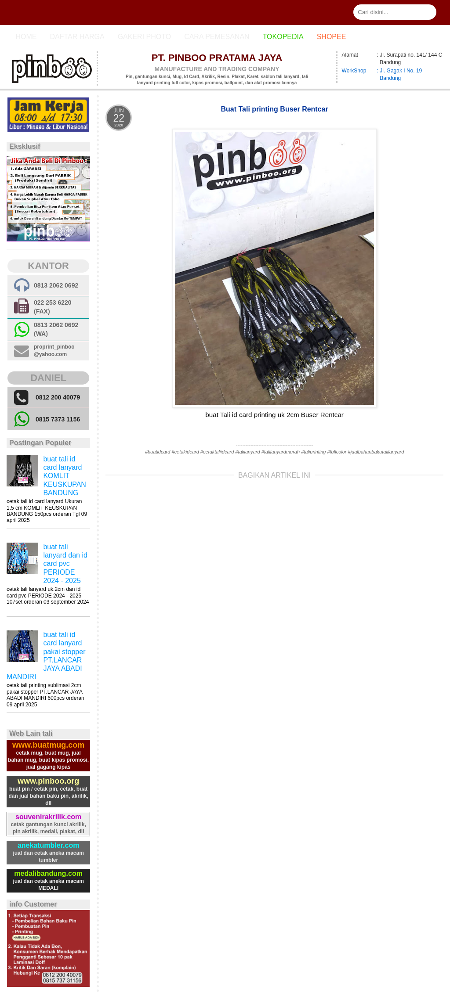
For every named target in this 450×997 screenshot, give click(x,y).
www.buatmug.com (48, 745)
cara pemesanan (216, 36)
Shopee (331, 36)
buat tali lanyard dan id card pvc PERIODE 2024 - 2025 (65, 563)
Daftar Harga (77, 36)
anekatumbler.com (49, 845)
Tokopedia (283, 36)
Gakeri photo (144, 36)
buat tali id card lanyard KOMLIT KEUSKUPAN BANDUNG (64, 476)
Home (25, 36)
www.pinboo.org (48, 781)
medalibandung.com (48, 873)
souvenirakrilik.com (48, 817)
